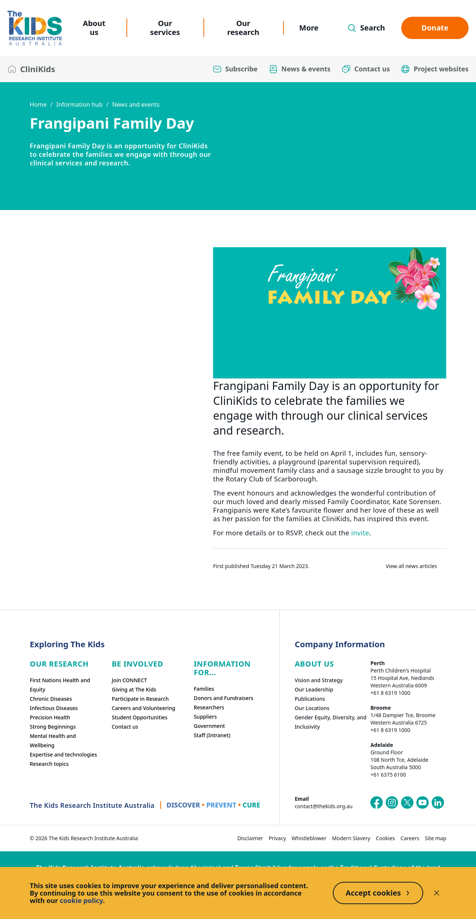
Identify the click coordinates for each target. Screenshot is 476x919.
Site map (435, 838)
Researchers (209, 707)
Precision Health (50, 717)
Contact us (125, 726)
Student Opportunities (139, 717)
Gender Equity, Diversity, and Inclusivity (330, 722)
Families (204, 688)
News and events (136, 104)
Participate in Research (140, 698)
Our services (165, 27)
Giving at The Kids (134, 689)
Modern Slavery (351, 838)
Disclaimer (250, 838)
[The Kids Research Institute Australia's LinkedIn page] (437, 802)
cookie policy (81, 900)
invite (360, 532)
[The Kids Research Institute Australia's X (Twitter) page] (407, 802)
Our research (243, 27)
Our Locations (312, 708)
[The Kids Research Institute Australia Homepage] (34, 28)
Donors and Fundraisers (223, 698)
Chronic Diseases (51, 698)
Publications (310, 698)
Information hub (79, 104)
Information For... (222, 668)
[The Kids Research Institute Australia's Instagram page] (392, 802)
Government (209, 725)
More (309, 28)
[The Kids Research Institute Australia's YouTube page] (422, 802)
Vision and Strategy (318, 680)
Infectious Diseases (54, 708)
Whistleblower (309, 838)
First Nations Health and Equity (60, 685)
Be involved (137, 664)
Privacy (277, 838)
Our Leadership (314, 689)
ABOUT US (314, 664)
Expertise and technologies (63, 754)
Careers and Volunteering (143, 708)
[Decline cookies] (436, 893)
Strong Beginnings (53, 726)
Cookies (385, 838)
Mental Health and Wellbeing (53, 740)
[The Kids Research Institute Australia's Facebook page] (376, 802)
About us (94, 27)
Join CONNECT (129, 680)
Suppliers (205, 716)
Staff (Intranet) (212, 735)
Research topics (49, 763)
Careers (410, 838)
